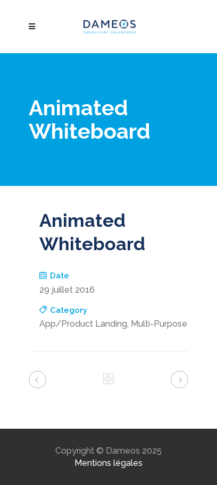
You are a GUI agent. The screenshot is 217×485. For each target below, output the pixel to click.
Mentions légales (108, 463)
